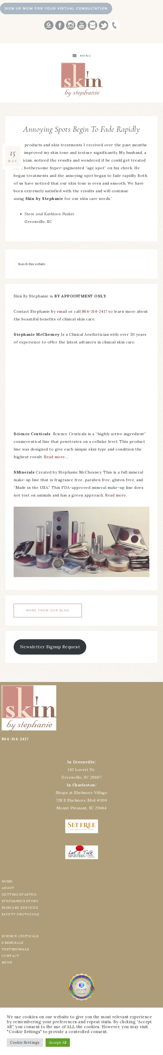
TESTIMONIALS (15, 949)
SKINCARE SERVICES (20, 907)
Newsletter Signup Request (50, 646)
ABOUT (8, 888)
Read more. (116, 495)
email (62, 311)
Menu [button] (85, 56)
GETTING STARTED (19, 894)
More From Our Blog (48, 610)
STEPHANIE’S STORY (20, 901)
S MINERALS (12, 943)
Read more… (56, 456)
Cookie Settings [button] (25, 1042)
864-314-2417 (95, 311)
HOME (7, 881)
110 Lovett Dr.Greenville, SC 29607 (81, 769)
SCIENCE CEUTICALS (20, 936)
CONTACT (10, 956)
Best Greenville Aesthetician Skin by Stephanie (81, 80)
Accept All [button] (58, 1042)
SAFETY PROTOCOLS (20, 914)
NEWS (7, 962)
